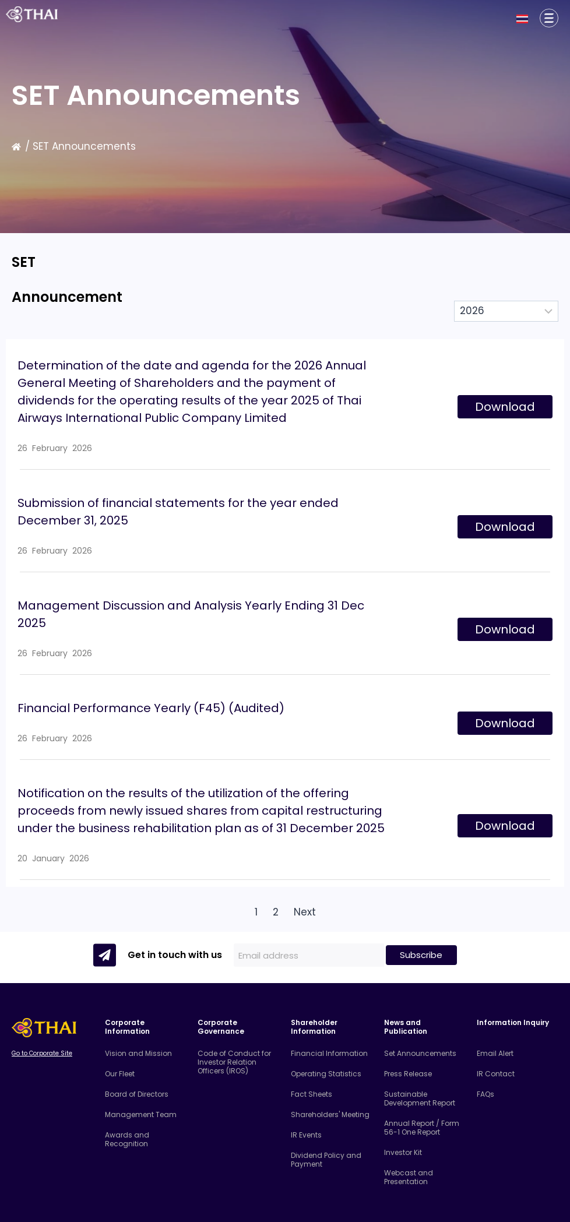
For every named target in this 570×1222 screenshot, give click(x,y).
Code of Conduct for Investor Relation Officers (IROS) (234, 1062)
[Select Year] (506, 311)
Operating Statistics (326, 1074)
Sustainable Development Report (419, 1098)
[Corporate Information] (549, 18)
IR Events (306, 1135)
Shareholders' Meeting (330, 1114)
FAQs (485, 1094)
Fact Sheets (311, 1094)
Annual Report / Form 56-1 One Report (421, 1127)
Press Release (408, 1074)
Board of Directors (136, 1094)
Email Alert (495, 1053)
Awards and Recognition (127, 1139)
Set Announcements (420, 1053)
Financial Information (329, 1053)
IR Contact (496, 1074)
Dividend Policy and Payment (326, 1159)
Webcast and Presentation (408, 1177)
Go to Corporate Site (42, 1053)
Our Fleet (120, 1074)
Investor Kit (403, 1152)
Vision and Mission (138, 1053)
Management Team (141, 1114)
